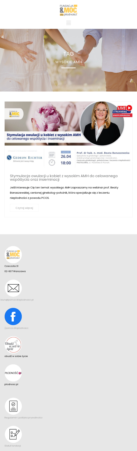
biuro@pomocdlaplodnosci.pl (17, 299)
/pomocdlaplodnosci (16, 328)
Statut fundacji (12, 445)
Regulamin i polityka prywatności (23, 417)
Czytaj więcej (24, 208)
